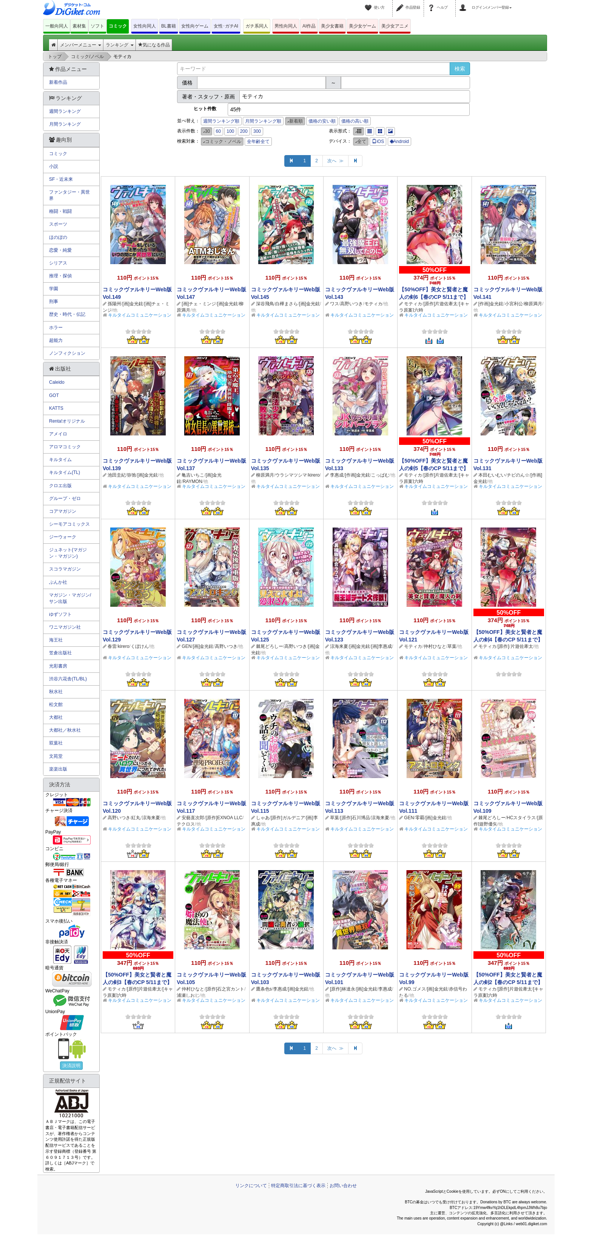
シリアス (58, 263)
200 (244, 131)
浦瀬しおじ (188, 995)
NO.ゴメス (415, 989)
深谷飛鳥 (265, 303)
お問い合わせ (343, 1185)
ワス (334, 303)
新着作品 (58, 82)
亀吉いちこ (193, 475)
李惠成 (337, 475)
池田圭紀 (117, 475)
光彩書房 (58, 666)
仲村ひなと (435, 646)
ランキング (119, 45)
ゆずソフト (60, 614)
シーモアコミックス (69, 524)
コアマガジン (62, 511)
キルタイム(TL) (64, 472)
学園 (53, 288)
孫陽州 (114, 303)
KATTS (56, 408)
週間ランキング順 (221, 121)
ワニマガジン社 (65, 627)
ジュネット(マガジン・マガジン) (68, 553)
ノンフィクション (67, 353)
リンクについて (251, 1185)
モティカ (373, 303)
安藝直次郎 (193, 817)
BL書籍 (168, 26)
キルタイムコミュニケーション (139, 315)
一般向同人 (56, 26)
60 (218, 131)
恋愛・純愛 (60, 250)
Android (399, 141)
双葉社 (56, 743)
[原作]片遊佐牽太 (441, 303)
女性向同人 (144, 26)
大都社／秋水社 (65, 730)
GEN (186, 646)
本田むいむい (492, 475)
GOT (54, 395)
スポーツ (58, 224)
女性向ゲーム (194, 26)
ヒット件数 (205, 108)
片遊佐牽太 (521, 646)
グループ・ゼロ (65, 498)
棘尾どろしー (269, 646)
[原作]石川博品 (355, 817)
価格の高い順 (354, 121)
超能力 (56, 340)
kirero (313, 475)
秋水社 (56, 691)
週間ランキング (65, 111)
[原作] (503, 646)
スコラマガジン (65, 569)
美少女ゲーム (362, 26)
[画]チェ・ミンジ (199, 303)
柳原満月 (533, 303)
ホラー (56, 327)
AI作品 (309, 26)
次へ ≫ (335, 160)
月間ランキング (65, 124)
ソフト (97, 26)
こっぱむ (380, 475)
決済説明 (71, 1065)
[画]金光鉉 (132, 303)
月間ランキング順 (263, 121)
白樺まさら (286, 303)
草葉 (451, 646)
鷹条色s (264, 989)
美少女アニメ (395, 26)
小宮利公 (514, 303)
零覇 (419, 817)
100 (230, 131)
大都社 (56, 717)
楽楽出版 (58, 769)
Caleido (57, 382)
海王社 (56, 640)
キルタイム (60, 459)
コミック (118, 26)
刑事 (53, 301)
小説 (53, 166)
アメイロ (58, 434)
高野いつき (351, 303)
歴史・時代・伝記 (67, 314)
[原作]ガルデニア (288, 817)
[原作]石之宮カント (225, 989)
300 (257, 131)
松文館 (56, 704)
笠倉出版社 (60, 652)
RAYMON (192, 481)
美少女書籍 (332, 26)
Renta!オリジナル (67, 421)
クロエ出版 (60, 485)
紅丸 (135, 817)
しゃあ (263, 817)
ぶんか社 (58, 582)
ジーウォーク (62, 537)
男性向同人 (285, 26)
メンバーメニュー (80, 45)
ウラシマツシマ (291, 475)
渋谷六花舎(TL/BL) (68, 678)
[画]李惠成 (381, 646)
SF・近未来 (61, 179)
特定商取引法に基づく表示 (298, 1185)
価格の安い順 (322, 121)
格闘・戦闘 (60, 211)
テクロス (186, 824)
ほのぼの (58, 237)
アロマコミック (65, 446)
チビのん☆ (518, 475)
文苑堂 (56, 756)
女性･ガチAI (226, 26)
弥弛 (131, 475)
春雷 (112, 646)
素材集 (79, 26)
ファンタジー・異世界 (69, 195)
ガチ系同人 (256, 26)
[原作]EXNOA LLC (224, 817)
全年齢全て (258, 141)
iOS (378, 141)
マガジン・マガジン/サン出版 (70, 598)
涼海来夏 (339, 646)
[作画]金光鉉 (491, 303)
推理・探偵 (60, 275)
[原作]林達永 (342, 989)
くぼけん (140, 646)
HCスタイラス (521, 817)
